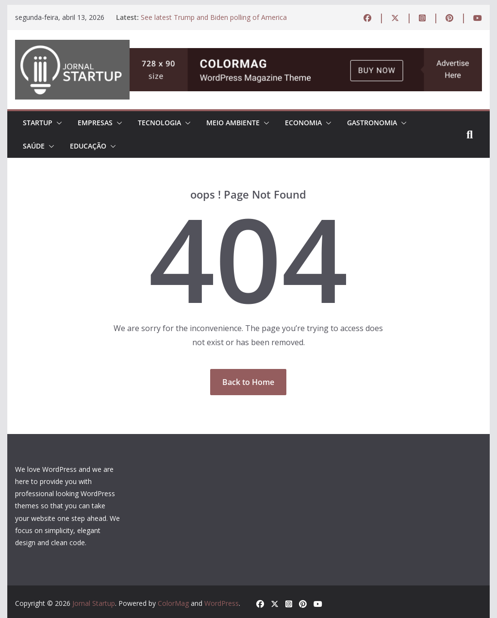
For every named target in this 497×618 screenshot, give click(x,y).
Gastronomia (372, 122)
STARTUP (37, 122)
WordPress (221, 603)
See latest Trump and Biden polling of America (214, 17)
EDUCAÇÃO (88, 145)
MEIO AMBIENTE (233, 122)
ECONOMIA (303, 122)
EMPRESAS (95, 122)
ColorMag (173, 603)
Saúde (34, 145)
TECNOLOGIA (159, 122)
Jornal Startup (93, 603)
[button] (57, 123)
